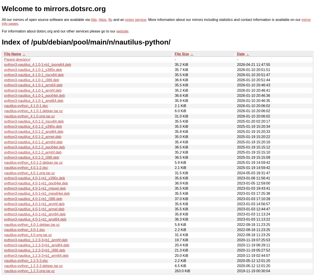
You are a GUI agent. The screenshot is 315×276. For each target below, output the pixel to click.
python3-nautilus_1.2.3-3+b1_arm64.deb (36, 256)
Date (241, 54)
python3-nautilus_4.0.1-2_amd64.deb (33, 132)
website (122, 31)
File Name (12, 54)
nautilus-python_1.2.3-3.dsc (26, 261)
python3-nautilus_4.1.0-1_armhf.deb (32, 90)
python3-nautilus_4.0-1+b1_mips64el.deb (37, 193)
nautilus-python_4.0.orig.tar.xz (28, 235)
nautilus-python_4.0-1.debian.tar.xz (32, 225)
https (102, 20)
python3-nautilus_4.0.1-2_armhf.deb (32, 152)
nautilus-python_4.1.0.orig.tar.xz (29, 116)
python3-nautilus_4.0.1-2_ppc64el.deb (34, 147)
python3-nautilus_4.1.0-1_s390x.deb (33, 70)
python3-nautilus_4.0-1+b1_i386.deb (33, 199)
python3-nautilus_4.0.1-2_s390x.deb (33, 126)
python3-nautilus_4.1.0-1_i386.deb (31, 80)
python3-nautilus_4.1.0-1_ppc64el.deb (34, 95)
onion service (135, 20)
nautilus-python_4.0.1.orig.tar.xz (29, 173)
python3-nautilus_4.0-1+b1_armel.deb (34, 209)
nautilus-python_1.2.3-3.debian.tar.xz (33, 266)
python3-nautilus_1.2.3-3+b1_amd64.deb (36, 245)
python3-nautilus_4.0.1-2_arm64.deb (33, 142)
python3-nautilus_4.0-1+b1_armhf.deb (34, 204)
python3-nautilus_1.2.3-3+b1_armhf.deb (36, 240)
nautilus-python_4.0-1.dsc (24, 230)
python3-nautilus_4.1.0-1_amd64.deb (33, 101)
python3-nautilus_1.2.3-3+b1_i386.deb (34, 250)
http (94, 20)
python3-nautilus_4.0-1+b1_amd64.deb (35, 219)
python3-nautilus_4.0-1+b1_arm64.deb (34, 214)
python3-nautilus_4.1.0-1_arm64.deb (33, 85)
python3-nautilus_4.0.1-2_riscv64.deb (34, 121)
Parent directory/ (17, 59)
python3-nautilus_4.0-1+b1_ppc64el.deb (36, 183)
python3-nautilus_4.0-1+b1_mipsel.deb (35, 188)
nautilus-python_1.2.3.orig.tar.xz (29, 271)
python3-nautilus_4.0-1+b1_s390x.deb (34, 178)
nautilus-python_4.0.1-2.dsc (26, 168)
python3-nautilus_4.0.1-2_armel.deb (32, 137)
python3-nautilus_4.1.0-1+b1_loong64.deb (37, 65)
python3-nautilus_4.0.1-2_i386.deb (31, 157)
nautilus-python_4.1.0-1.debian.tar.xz (33, 111)
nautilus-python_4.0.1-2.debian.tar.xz (33, 162)
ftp (110, 20)
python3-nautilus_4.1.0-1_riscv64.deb (34, 75)
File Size (182, 54)
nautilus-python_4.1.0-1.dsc (26, 106)
